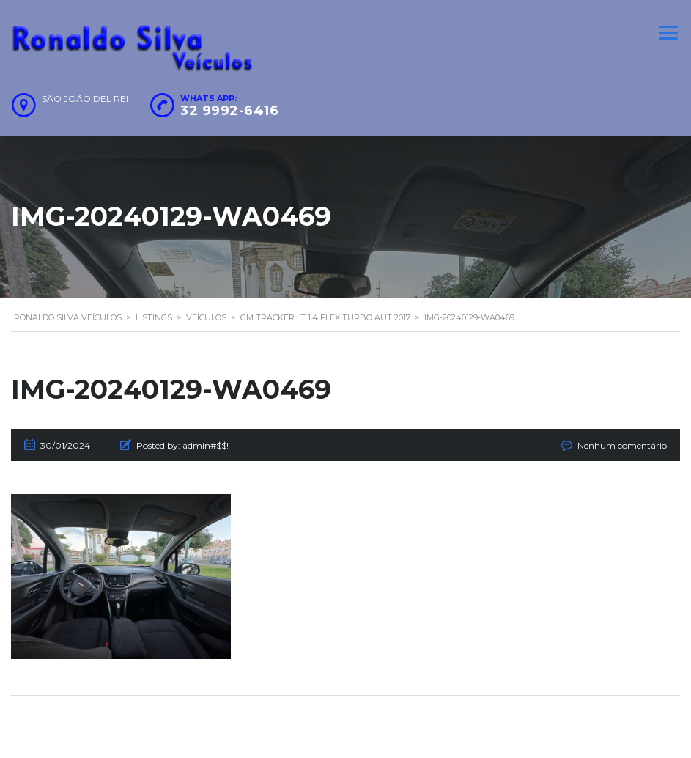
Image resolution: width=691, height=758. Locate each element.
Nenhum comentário (622, 445)
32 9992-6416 (229, 111)
